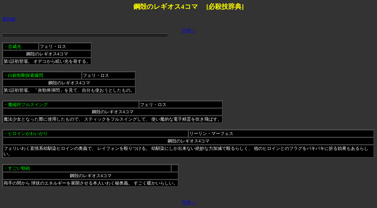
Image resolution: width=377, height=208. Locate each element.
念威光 (14, 46)
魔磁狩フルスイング (28, 104)
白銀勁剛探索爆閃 (25, 75)
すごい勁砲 (19, 168)
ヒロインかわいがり (28, 133)
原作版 (8, 19)
